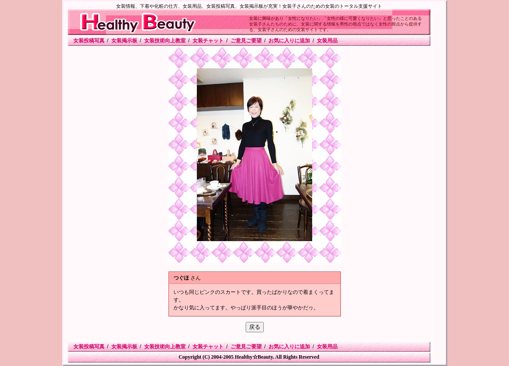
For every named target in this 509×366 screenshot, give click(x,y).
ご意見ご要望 (246, 41)
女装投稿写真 (88, 41)
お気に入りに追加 (289, 41)
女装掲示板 (124, 41)
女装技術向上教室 (165, 41)
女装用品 (327, 41)
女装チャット (208, 41)
